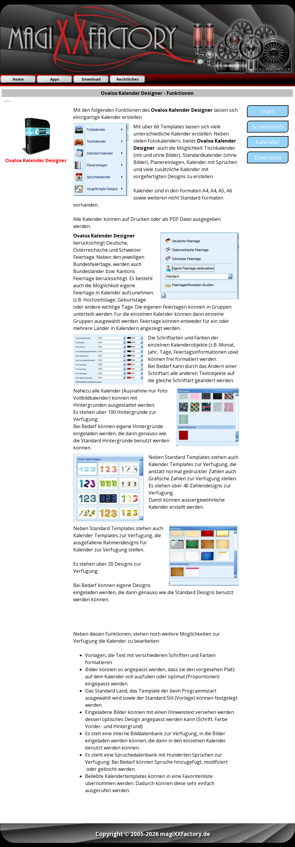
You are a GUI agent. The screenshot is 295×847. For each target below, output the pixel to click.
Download (91, 79)
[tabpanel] (36, 149)
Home (18, 79)
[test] (267, 111)
